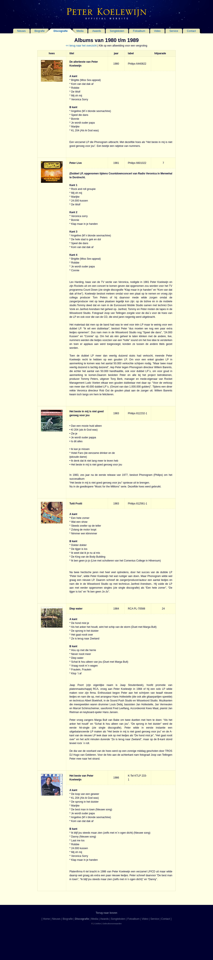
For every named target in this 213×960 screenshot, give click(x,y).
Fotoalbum (139, 31)
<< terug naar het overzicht (81, 45)
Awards (96, 31)
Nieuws (21, 31)
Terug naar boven (106, 912)
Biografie (39, 31)
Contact (191, 31)
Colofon (97, 924)
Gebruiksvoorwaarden (112, 924)
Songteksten (117, 31)
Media (80, 31)
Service (173, 31)
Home (46, 918)
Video (157, 31)
